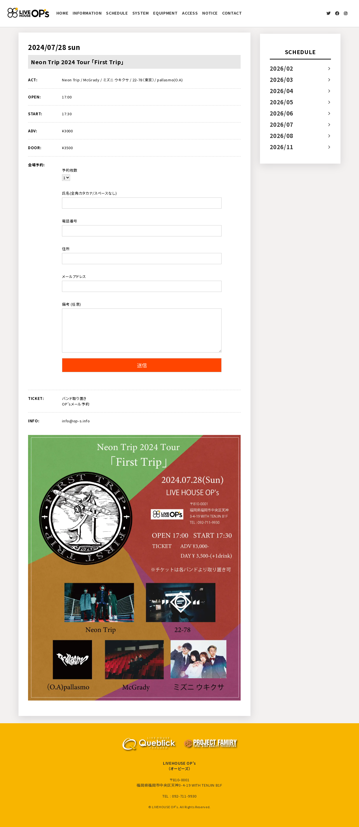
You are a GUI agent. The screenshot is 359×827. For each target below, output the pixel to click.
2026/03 (282, 79)
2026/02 (282, 68)
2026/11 (282, 147)
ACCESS (190, 13)
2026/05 (282, 102)
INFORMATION (87, 13)
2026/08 (282, 136)
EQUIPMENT (165, 13)
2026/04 (282, 91)
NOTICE (210, 13)
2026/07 (282, 124)
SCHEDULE (117, 13)
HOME (62, 13)
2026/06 (282, 113)
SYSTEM (140, 13)
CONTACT (232, 13)
